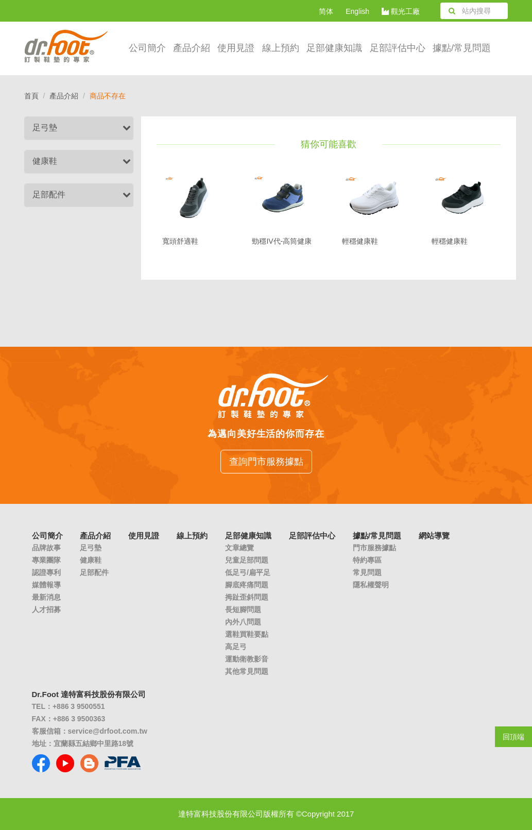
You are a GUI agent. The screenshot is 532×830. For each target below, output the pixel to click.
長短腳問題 (243, 609)
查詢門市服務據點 (266, 461)
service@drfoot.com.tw (107, 731)
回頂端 (513, 737)
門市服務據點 (374, 548)
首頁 (31, 96)
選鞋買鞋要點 (246, 634)
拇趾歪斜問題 (246, 597)
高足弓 (236, 646)
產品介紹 (191, 48)
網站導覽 (434, 535)
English (357, 11)
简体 (326, 11)
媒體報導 (46, 585)
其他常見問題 (246, 671)
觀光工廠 (401, 11)
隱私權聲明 (371, 585)
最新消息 (46, 597)
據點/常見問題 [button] (462, 48)
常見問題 (367, 572)
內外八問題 (243, 622)
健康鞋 (44, 161)
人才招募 (46, 609)
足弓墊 (44, 127)
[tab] (79, 128)
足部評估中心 (397, 48)
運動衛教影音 (246, 659)
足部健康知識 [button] (334, 48)
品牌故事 (46, 548)
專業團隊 (46, 560)
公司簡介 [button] (147, 48)
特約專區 (367, 560)
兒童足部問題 (246, 560)
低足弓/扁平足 (247, 572)
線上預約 (280, 48)
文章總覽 (239, 548)
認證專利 (46, 572)
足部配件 (48, 194)
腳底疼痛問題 (246, 585)
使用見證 (235, 48)
